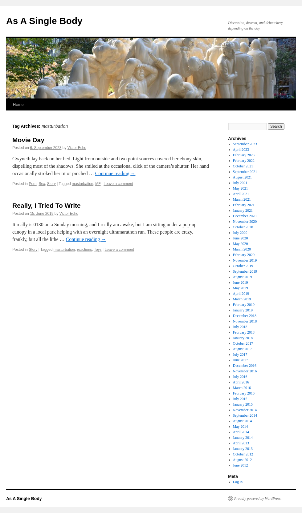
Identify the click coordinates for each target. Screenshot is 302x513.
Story (51, 184)
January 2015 (243, 404)
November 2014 (245, 410)
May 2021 (240, 188)
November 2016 (245, 371)
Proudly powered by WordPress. (258, 498)
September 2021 (245, 172)
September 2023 (245, 144)
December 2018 (244, 316)
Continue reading (115, 173)
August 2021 (242, 177)
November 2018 (245, 321)
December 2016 (244, 365)
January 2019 (243, 310)
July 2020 (240, 232)
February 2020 (244, 255)
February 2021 (244, 205)
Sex (42, 184)
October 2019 (243, 266)
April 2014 (241, 432)
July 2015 (240, 399)
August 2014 (242, 421)
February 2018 (244, 332)
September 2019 (245, 271)
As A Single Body (44, 21)
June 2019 (240, 282)
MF (97, 184)
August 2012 (242, 460)
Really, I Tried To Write (46, 205)
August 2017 (242, 349)
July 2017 (240, 354)
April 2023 (241, 149)
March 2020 (242, 249)
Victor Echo (76, 148)
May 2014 (240, 426)
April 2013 (241, 443)
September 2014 (245, 415)
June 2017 (240, 360)
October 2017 (243, 343)
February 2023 (244, 155)
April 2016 (241, 382)
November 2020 (245, 221)
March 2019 (242, 299)
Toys (98, 249)
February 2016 (244, 393)
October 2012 (243, 454)
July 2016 (240, 377)
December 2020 (244, 216)
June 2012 (240, 465)
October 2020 (243, 227)
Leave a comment (118, 184)
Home (18, 104)
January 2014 (243, 437)
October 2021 (243, 166)
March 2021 (242, 199)
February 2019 (244, 305)
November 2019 (245, 260)
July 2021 (240, 183)
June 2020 (240, 238)
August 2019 (242, 277)
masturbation (82, 184)
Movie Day (28, 139)
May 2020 (240, 244)
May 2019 (240, 288)
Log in (238, 482)
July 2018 (240, 327)
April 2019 (241, 293)
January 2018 (243, 338)
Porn (32, 184)
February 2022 (244, 160)
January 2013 (243, 449)
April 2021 (241, 194)
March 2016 (242, 388)
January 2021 (243, 210)
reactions (84, 249)
